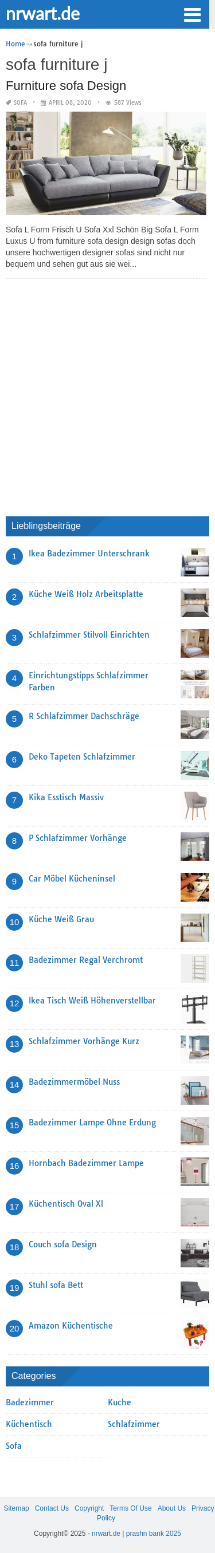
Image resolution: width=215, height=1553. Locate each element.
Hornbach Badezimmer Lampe (86, 1163)
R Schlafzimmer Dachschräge (84, 716)
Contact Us (52, 1508)
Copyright (89, 1508)
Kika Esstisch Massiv (66, 797)
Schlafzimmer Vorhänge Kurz (84, 1041)
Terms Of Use (130, 1508)
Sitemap (16, 1508)
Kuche (119, 1402)
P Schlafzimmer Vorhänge (78, 838)
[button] (192, 13)
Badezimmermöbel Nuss (74, 1082)
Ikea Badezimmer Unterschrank (89, 553)
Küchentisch (29, 1424)
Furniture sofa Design (66, 85)
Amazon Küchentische (71, 1326)
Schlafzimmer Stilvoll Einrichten (89, 635)
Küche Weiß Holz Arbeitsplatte (86, 594)
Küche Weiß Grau (61, 919)
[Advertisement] (107, 394)
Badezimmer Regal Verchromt (86, 960)
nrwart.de (43, 13)
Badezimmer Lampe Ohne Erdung (92, 1122)
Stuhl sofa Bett (56, 1285)
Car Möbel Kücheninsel (72, 879)
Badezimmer (30, 1402)
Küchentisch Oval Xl (66, 1204)
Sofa (20, 102)
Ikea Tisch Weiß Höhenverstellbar (92, 1000)
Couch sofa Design (63, 1244)
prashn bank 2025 (153, 1534)
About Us (172, 1508)
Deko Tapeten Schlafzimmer (82, 757)
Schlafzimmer (134, 1424)
